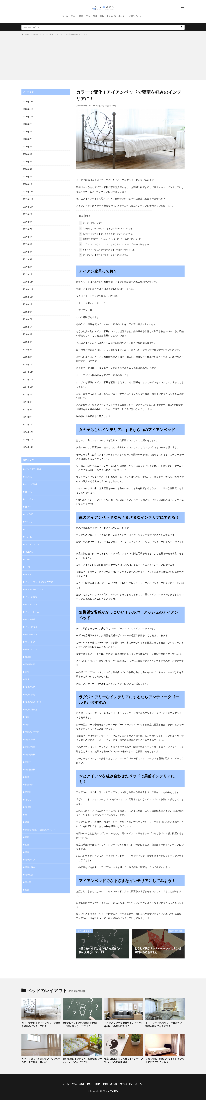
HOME (26, 34)
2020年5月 (28, 153)
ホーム (65, 16)
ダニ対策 (29, 547)
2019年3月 (28, 257)
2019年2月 (28, 265)
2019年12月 (28, 191)
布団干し (29, 755)
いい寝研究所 (111, 1089)
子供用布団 (30, 658)
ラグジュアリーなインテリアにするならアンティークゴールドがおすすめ (114, 244)
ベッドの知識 (31, 591)
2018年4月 (28, 339)
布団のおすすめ (32, 725)
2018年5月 (28, 332)
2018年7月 (28, 317)
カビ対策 (29, 510)
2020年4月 (28, 161)
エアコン (29, 472)
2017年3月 (28, 406)
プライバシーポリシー (116, 16)
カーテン (29, 487)
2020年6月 (28, 146)
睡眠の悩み (30, 859)
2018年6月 (28, 324)
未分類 (28, 799)
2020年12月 (28, 101)
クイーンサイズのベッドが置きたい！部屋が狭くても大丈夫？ (164, 1024)
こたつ (28, 524)
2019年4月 (28, 250)
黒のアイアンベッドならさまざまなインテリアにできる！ (107, 233)
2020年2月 (28, 176)
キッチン (29, 517)
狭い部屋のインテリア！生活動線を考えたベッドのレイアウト (82, 1059)
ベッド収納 (30, 614)
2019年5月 (28, 243)
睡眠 (102, 16)
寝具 (81, 16)
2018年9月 (28, 302)
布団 (95, 16)
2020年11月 (28, 109)
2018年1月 (28, 361)
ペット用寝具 (31, 621)
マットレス (30, 636)
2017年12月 (28, 369)
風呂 (27, 881)
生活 (73, 16)
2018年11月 (28, 287)
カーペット (30, 495)
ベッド (36, 34)
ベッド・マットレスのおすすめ (39, 576)
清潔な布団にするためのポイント (40, 822)
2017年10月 (28, 384)
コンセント (30, 532)
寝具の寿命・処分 (33, 695)
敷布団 (28, 784)
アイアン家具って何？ (91, 223)
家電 (27, 666)
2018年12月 (28, 280)
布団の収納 (30, 732)
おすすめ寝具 (31, 480)
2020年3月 (28, 168)
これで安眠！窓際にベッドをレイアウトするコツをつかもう (164, 1059)
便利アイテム (31, 643)
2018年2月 (28, 354)
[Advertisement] (103, 57)
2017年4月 (28, 398)
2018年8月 (28, 309)
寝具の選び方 (31, 703)
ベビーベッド (31, 628)
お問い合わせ (135, 16)
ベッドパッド (31, 599)
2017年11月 (28, 376)
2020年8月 (28, 131)
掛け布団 (29, 777)
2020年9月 (28, 124)
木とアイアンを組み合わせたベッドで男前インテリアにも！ (108, 249)
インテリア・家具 (33, 465)
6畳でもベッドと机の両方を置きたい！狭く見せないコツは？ (82, 1024)
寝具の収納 (30, 680)
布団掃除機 (30, 762)
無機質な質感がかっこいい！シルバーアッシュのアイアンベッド (110, 238)
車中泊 (28, 873)
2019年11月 (28, 198)
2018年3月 (28, 346)
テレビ (28, 554)
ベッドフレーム (32, 606)
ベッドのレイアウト (109, 106)
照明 (27, 829)
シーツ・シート (32, 539)
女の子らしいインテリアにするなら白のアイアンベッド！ (107, 228)
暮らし (28, 792)
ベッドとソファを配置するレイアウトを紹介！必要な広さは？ (123, 1024)
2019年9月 (28, 213)
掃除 (27, 770)
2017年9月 (28, 391)
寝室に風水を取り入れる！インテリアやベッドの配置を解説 (123, 1059)
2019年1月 (28, 272)
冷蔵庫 (28, 651)
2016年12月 (28, 428)
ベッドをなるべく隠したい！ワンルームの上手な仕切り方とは (40, 1059)
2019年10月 (28, 205)
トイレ (28, 562)
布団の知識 (30, 740)
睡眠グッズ (30, 851)
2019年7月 (28, 228)
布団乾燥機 (30, 747)
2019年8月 (28, 220)
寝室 (27, 710)
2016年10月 (28, 443)
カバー (28, 502)
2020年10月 (28, 116)
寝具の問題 (30, 688)
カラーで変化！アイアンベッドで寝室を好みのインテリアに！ (67, 34)
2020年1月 (28, 183)
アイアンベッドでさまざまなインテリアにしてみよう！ (106, 254)
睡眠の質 (29, 866)
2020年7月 (28, 139)
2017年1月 (28, 421)
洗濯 (27, 814)
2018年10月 (28, 294)
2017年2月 (28, 413)
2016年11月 (28, 436)
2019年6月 (28, 235)
